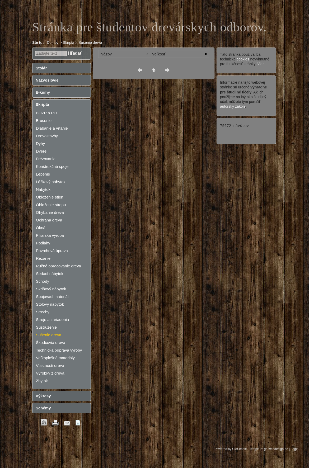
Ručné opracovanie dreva (58, 266)
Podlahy (43, 243)
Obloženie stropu (51, 204)
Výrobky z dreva (50, 373)
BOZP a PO (46, 113)
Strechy (42, 312)
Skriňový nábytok (51, 289)
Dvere (41, 151)
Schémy (43, 408)
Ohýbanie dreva (50, 212)
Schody (42, 281)
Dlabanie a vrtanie (52, 128)
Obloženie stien (49, 197)
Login (294, 449)
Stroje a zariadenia (52, 319)
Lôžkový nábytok (50, 181)
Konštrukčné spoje (52, 166)
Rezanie (43, 258)
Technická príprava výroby (59, 350)
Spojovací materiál (52, 296)
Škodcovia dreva (50, 342)
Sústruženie (46, 327)
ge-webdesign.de (276, 449)
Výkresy (43, 396)
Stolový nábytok (50, 304)
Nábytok (43, 189)
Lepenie (43, 174)
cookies (243, 59)
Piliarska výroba (50, 235)
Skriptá (42, 104)
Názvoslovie (47, 80)
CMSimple (239, 449)
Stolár (41, 68)
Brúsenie (44, 120)
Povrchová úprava (52, 250)
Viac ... (263, 64)
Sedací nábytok (49, 273)
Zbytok (42, 381)
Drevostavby (47, 136)
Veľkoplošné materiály (55, 358)
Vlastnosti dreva (50, 365)
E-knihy (43, 92)
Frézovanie (45, 159)
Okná (40, 227)
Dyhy (40, 143)
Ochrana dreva (49, 220)
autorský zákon (232, 106)
